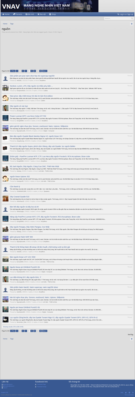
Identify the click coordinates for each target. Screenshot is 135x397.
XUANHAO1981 (21, 191)
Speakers (46, 191)
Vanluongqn (20, 211)
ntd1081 (19, 80)
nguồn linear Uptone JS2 (20, 177)
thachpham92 (21, 272)
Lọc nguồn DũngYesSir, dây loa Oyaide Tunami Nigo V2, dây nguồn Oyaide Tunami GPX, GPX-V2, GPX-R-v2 (53, 317)
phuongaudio (21, 110)
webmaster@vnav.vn (8, 386)
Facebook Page (41, 384)
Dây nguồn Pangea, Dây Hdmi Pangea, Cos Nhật (29, 227)
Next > (45, 71)
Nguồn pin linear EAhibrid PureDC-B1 (25, 307)
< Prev (13, 71)
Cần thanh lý (15, 187)
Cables (46, 90)
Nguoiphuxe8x (21, 131)
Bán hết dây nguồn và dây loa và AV (24, 207)
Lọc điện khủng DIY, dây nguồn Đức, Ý (25, 277)
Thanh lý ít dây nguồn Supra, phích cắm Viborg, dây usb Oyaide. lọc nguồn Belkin (42, 146)
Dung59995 (20, 120)
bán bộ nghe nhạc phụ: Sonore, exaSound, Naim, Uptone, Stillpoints (37, 297)
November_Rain (21, 322)
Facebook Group (41, 386)
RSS (133, 392)
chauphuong (20, 141)
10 (34, 71)
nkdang (19, 171)
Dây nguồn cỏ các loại (19, 106)
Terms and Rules (129, 395)
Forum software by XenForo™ (16, 395)
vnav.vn (5, 387)
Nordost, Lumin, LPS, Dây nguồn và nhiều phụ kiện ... (31, 86)
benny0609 (20, 262)
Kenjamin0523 (21, 90)
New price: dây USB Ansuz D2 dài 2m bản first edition (31, 96)
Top (129, 392)
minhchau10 (20, 201)
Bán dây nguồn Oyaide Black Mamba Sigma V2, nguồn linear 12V (36, 136)
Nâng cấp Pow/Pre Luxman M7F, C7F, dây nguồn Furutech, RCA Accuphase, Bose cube (45, 217)
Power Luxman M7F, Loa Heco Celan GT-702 (28, 116)
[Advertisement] (67, 51)
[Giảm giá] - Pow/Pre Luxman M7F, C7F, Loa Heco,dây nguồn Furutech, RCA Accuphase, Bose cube (50, 156)
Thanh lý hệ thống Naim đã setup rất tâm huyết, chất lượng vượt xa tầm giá (40, 247)
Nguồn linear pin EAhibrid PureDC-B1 (25, 267)
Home (126, 392)
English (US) (4, 392)
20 (40, 71)
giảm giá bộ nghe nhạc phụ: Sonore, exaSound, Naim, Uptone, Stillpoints (39, 126)
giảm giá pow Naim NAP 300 (21, 237)
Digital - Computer (49, 131)
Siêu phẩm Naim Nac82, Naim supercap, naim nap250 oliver (34, 287)
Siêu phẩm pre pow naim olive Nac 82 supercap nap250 (32, 76)
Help (122, 392)
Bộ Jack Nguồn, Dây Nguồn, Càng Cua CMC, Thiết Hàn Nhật (34, 166)
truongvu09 (20, 100)
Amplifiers (42, 80)
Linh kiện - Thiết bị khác (46, 171)
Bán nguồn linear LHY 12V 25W (22, 257)
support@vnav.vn (7, 384)
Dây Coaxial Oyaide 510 (19, 197)
